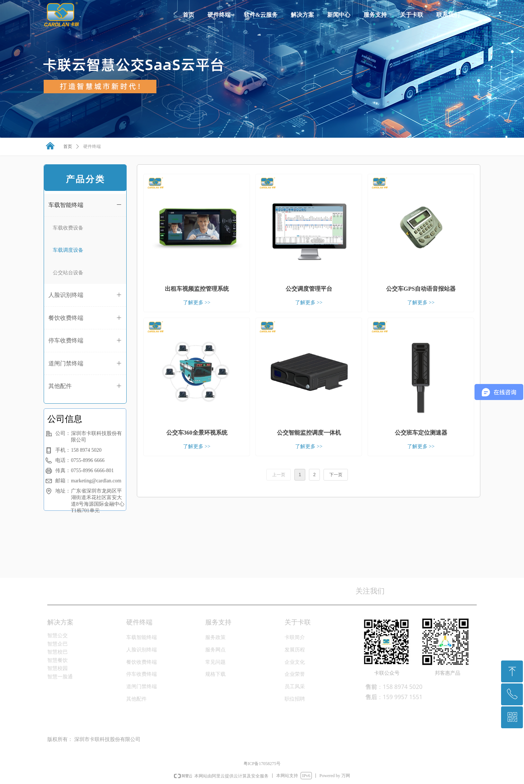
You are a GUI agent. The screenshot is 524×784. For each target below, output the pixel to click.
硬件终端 (92, 146)
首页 (67, 146)
